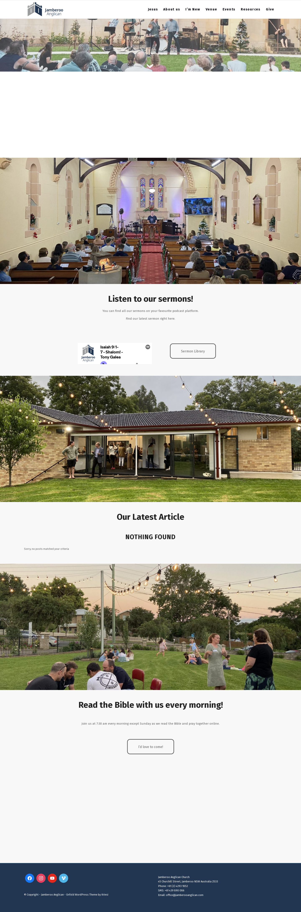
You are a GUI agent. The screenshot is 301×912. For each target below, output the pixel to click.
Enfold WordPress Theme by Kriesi (87, 894)
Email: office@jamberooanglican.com (180, 895)
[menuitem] (153, 9)
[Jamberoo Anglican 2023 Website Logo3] (45, 9)
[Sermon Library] (193, 351)
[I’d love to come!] (150, 746)
